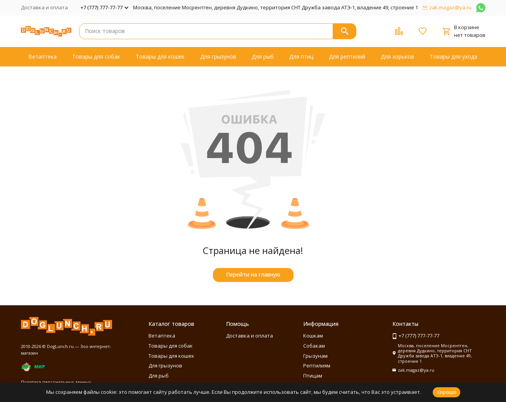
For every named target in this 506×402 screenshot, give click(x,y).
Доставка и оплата (44, 7)
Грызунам (315, 355)
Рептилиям (316, 365)
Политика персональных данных (56, 382)
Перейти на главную (253, 274)
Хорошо (446, 391)
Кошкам (313, 335)
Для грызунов (218, 56)
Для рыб (263, 56)
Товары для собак (96, 56)
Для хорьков (397, 56)
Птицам (312, 375)
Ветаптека (42, 56)
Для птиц (301, 56)
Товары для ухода (453, 56)
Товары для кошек (160, 56)
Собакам (314, 345)
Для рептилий (347, 56)
